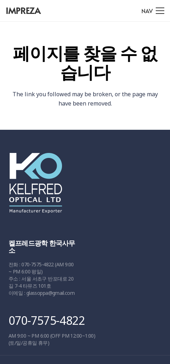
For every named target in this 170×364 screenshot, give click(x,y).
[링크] (82, 186)
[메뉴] (153, 11)
